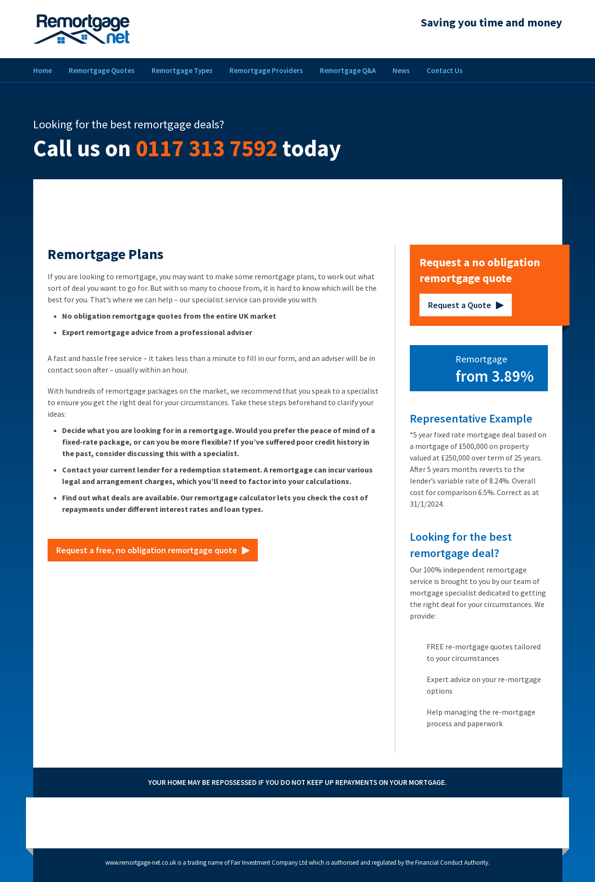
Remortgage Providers (266, 70)
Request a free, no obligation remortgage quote (146, 550)
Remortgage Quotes (102, 70)
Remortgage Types (182, 70)
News (401, 70)
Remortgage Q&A (348, 70)
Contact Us (445, 70)
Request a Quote (459, 305)
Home (42, 70)
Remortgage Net (81, 29)
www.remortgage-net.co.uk (140, 862)
